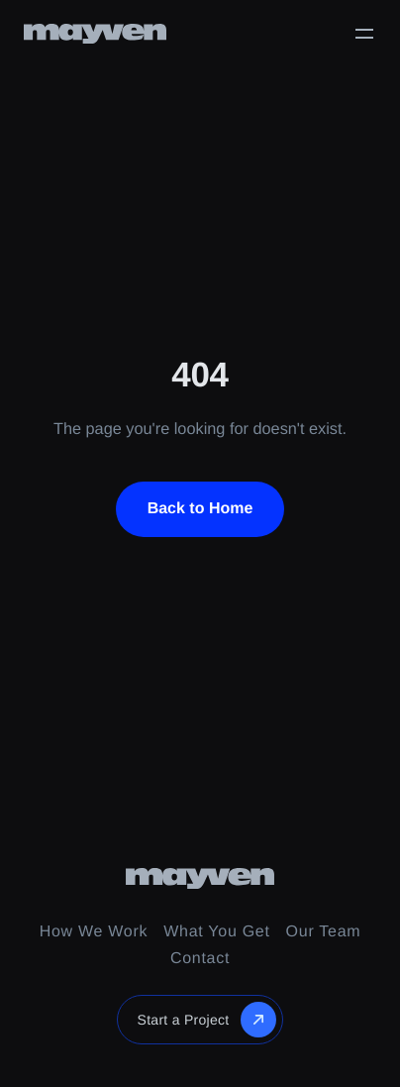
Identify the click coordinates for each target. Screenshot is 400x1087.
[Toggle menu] (364, 34)
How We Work (94, 932)
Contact (200, 958)
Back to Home (200, 508)
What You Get (216, 932)
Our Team (323, 932)
